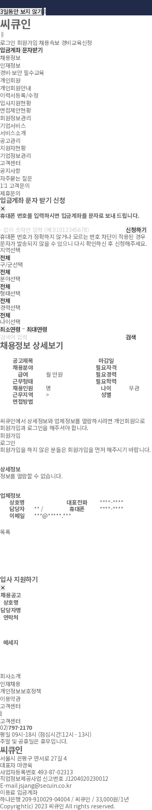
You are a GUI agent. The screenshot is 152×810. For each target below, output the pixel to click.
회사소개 (10, 676)
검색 (131, 337)
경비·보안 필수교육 (22, 72)
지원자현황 (13, 148)
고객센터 (10, 163)
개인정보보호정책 (20, 691)
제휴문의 (10, 193)
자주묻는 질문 (16, 178)
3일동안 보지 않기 (21, 11)
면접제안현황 (15, 110)
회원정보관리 (15, 118)
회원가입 (10, 435)
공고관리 (10, 140)
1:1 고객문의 (15, 185)
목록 (5, 532)
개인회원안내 (15, 87)
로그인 (7, 443)
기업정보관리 (15, 155)
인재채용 (10, 683)
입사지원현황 (15, 103)
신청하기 (136, 229)
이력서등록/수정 (19, 95)
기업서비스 (13, 125)
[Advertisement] (76, 559)
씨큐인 (15, 23)
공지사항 (10, 170)
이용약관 (10, 699)
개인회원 (10, 80)
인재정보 (10, 65)
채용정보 (10, 57)
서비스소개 (13, 133)
